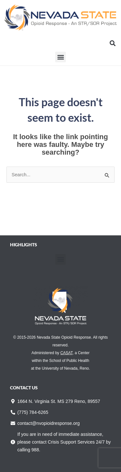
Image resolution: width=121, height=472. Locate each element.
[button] (112, 43)
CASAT (66, 353)
